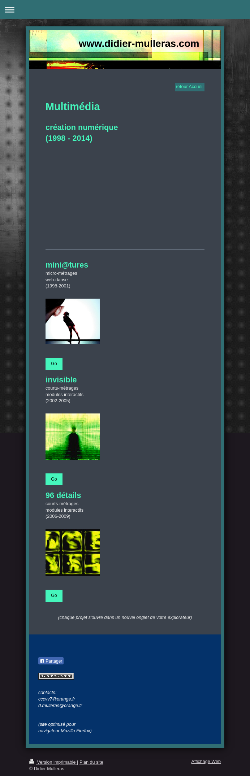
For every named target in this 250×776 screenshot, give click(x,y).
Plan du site (91, 762)
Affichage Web (206, 761)
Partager (51, 661)
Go (54, 363)
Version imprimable (53, 762)
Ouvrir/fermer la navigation (125, 9)
